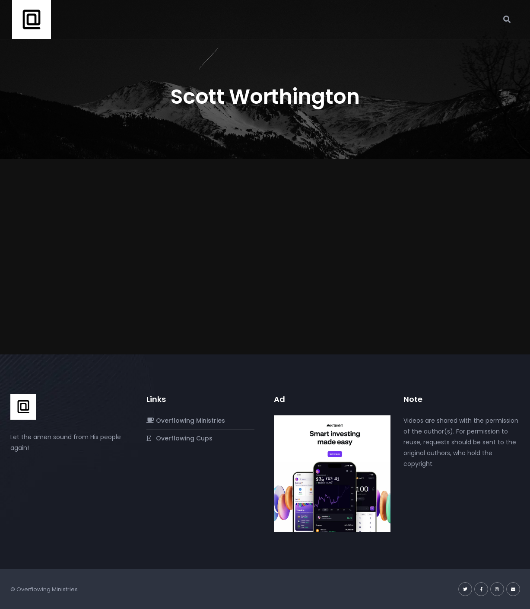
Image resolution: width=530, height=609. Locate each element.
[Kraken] (332, 473)
